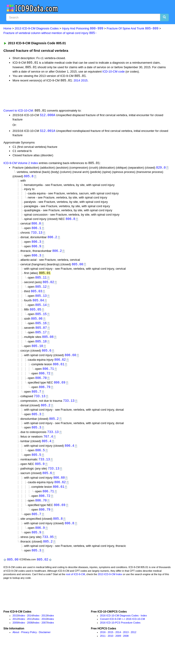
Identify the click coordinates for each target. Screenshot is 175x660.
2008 (30, 633)
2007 (44, 633)
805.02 (48, 285)
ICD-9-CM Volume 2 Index (20, 164)
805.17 (41, 337)
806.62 (60, 365)
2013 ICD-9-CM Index (110, 585)
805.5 (36, 462)
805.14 (41, 309)
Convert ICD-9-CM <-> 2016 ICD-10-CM (122, 629)
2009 (15, 633)
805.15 (41, 318)
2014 (77, 81)
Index (22, 626)
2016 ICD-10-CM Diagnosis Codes (119, 626)
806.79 (44, 393)
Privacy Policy (29, 642)
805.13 (41, 299)
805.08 (48, 341)
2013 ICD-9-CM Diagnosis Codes (37, 28)
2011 (30, 629)
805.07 (41, 332)
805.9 (40, 472)
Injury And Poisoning (82, 28)
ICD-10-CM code (114, 72)
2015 (84, 81)
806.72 (44, 379)
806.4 (69, 453)
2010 (44, 629)
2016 (103, 642)
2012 (15, 629)
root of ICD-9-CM (75, 585)
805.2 (45, 412)
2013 (44, 626)
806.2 (52, 239)
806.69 (59, 388)
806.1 (36, 230)
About (16, 642)
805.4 (46, 448)
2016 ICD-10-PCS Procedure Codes (120, 633)
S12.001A (47, 132)
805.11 (41, 280)
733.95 (48, 547)
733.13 (36, 234)
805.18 (41, 346)
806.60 (70, 360)
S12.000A (47, 116)
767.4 (48, 444)
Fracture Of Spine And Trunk (132, 28)
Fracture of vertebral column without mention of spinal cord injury (50, 33)
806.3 (36, 244)
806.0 (36, 225)
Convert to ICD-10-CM (18, 111)
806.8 (70, 220)
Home (7, 28)
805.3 (36, 421)
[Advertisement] (55, 96)
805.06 (36, 323)
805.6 (46, 355)
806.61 (58, 370)
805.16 (41, 327)
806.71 (48, 374)
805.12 (41, 290)
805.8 (28, 177)
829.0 (161, 169)
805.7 (36, 398)
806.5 (40, 458)
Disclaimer (45, 642)
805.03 (36, 294)
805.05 (35, 313)
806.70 (41, 384)
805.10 (37, 351)
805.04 (38, 304)
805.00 (77, 267)
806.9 (36, 248)
